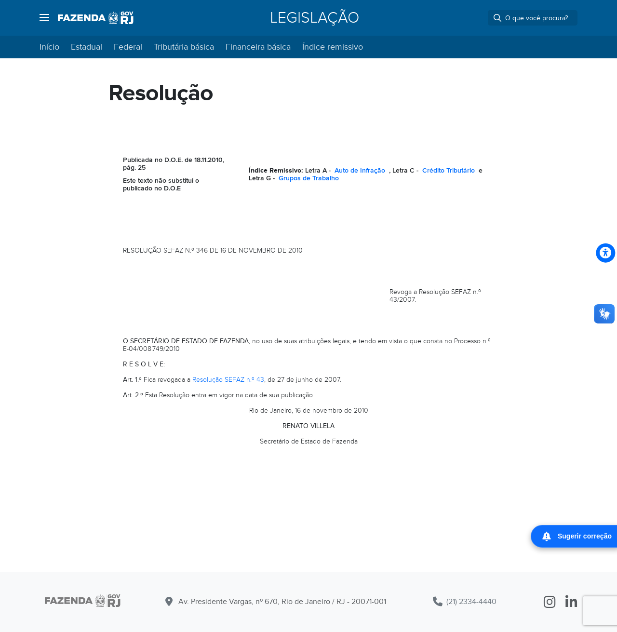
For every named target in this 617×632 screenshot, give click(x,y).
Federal (128, 47)
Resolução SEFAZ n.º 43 (228, 380)
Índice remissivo (332, 47)
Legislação (314, 18)
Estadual (86, 47)
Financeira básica (258, 47)
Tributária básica (184, 47)
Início (49, 47)
